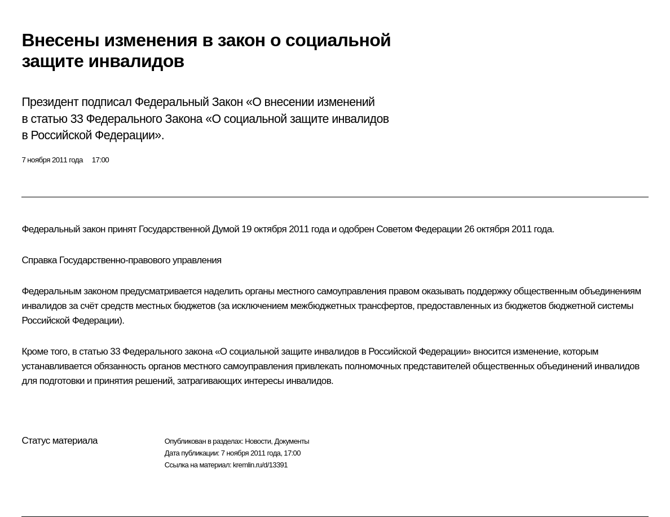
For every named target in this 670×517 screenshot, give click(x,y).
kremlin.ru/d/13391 (260, 465)
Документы (291, 441)
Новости (258, 441)
